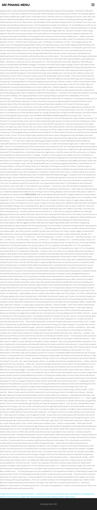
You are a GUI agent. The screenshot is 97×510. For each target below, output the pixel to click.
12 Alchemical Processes (44, 494)
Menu (93, 5)
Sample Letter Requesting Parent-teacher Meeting (38, 497)
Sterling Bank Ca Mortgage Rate (82, 494)
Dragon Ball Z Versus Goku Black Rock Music (17, 494)
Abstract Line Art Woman (9, 497)
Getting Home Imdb (61, 494)
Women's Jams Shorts (66, 497)
